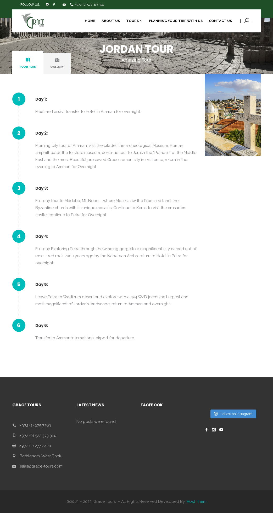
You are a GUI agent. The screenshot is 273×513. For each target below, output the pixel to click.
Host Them (197, 501)
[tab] (27, 63)
